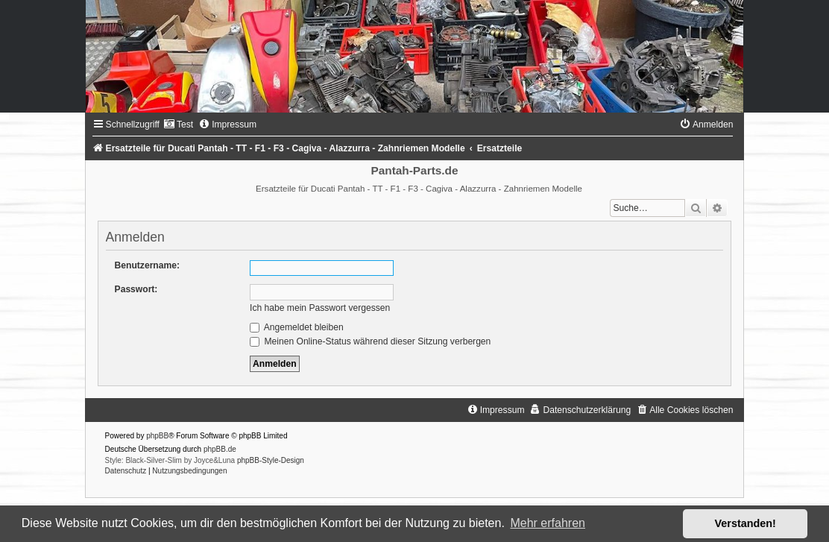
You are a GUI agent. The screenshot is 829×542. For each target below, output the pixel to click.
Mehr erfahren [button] (547, 523)
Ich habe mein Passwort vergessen (320, 308)
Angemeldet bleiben (297, 327)
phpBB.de (220, 449)
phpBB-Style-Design (270, 460)
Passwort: (136, 289)
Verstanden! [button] (745, 523)
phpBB (157, 436)
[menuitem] (178, 124)
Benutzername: (147, 265)
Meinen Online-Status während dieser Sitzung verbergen (370, 341)
